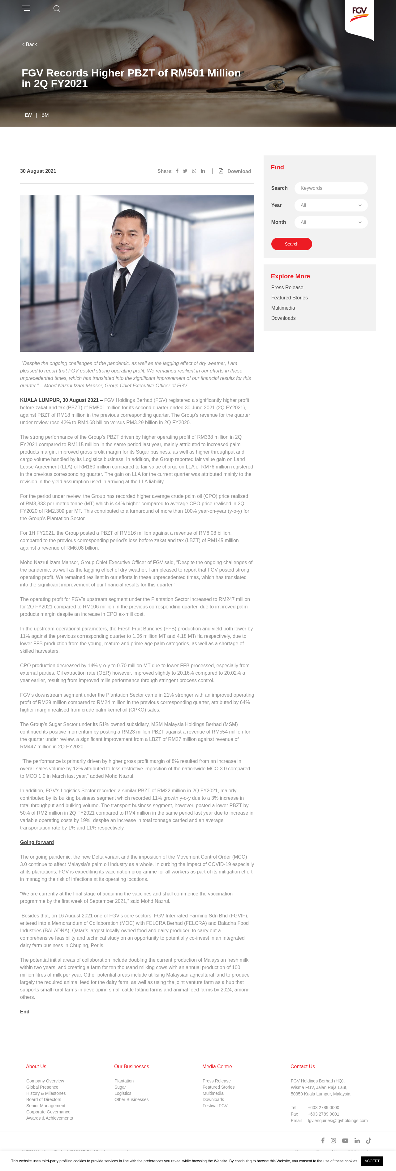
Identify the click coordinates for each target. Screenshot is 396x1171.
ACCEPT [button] (372, 1161)
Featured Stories (289, 297)
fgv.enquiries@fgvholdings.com (338, 1120)
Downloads (283, 318)
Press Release (287, 287)
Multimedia (283, 308)
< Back (29, 44)
